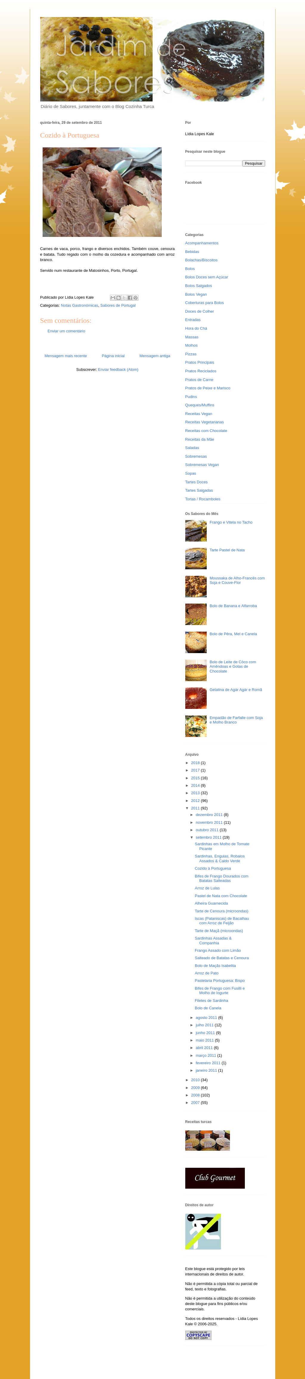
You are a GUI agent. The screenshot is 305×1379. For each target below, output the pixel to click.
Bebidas (192, 251)
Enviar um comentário (66, 331)
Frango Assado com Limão (218, 950)
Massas (192, 337)
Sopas (190, 473)
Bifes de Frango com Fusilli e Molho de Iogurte (220, 990)
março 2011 (206, 1055)
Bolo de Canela (208, 1008)
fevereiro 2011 (209, 1063)
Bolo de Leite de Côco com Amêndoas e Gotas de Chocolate (233, 666)
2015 (196, 778)
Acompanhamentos (202, 243)
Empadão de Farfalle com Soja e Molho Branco (236, 720)
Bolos (190, 268)
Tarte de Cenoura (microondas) (221, 911)
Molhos (191, 345)
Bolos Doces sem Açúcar (206, 277)
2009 (196, 1087)
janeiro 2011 (207, 1070)
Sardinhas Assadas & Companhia (213, 940)
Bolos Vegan (196, 294)
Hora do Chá (196, 328)
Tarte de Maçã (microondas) (219, 930)
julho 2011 (205, 1025)
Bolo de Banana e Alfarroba (233, 606)
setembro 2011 (209, 837)
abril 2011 (205, 1047)
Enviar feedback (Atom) (118, 369)
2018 (196, 763)
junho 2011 (206, 1033)
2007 (196, 1102)
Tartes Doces (196, 482)
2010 (196, 1080)
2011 (196, 808)
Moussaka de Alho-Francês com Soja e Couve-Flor (237, 580)
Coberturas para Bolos (204, 302)
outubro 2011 (208, 830)
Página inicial (113, 356)
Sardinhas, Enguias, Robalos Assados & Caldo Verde (220, 858)
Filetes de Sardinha (211, 1000)
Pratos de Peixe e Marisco (208, 388)
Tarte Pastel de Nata (227, 550)
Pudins (191, 396)
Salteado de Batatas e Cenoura (222, 958)
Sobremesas (196, 456)
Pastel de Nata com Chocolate (221, 896)
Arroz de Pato (207, 973)
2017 (196, 770)
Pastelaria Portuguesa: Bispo (220, 980)
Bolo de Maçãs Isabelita (215, 965)
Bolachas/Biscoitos (201, 260)
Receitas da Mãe (199, 439)
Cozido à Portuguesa (213, 868)
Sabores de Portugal (118, 305)
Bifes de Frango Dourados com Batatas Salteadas (221, 878)
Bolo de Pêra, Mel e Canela (233, 634)
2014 (196, 785)
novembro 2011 (210, 822)
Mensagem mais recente (66, 356)
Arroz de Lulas (207, 888)
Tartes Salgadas (199, 490)
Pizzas (191, 354)
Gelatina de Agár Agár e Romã (236, 689)
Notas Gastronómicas (79, 305)
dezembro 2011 (210, 814)
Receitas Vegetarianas (204, 422)
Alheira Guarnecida (211, 903)
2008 (196, 1095)
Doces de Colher (199, 311)
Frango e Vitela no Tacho (231, 522)
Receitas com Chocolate (206, 430)
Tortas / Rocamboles (203, 499)
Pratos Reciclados (201, 371)
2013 (196, 793)
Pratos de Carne (199, 379)
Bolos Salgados (198, 285)
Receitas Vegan (198, 413)
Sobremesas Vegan (202, 464)
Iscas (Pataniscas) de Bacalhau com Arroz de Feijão (222, 920)
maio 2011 (205, 1040)
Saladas (192, 447)
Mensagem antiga (154, 356)
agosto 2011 (207, 1017)
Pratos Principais (199, 362)
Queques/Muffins (199, 405)
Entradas (193, 319)
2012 (196, 800)
